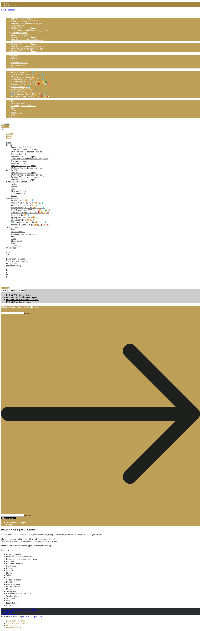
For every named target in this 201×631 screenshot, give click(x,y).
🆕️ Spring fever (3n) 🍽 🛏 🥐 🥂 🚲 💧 (29, 94)
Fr (7, 275)
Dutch (8, 138)
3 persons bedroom (19, 33)
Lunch (14, 67)
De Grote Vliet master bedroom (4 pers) (27, 39)
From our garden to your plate (23, 106)
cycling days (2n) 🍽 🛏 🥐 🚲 (24, 89)
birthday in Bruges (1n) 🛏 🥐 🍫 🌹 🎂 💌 (30, 96)
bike (13, 101)
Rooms (9, 16)
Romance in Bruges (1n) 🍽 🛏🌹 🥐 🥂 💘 (30, 84)
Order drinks (11, 119)
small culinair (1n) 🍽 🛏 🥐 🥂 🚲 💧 (28, 79)
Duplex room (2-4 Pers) (21, 19)
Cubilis (30, 522)
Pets (13, 115)
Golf (13, 108)
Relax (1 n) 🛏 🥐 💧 (20, 87)
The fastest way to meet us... (17, 261)
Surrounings (16, 117)
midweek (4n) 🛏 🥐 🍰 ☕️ (23, 91)
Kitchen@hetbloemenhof (16, 53)
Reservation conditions (15, 259)
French (9, 136)
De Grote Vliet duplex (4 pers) (23, 37)
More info (5, 124)
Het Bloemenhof (8, 10)
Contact (9, 3)
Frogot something (13, 266)
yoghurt (14, 56)
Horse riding (16, 112)
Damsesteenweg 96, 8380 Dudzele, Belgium (19, 609)
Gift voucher (11, 5)
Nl (7, 277)
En (7, 272)
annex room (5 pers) (19, 35)
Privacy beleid (12, 263)
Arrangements (12, 69)
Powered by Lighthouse (32, 616)
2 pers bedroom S (18, 26)
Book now (5, 126)
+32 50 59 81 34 (7, 612)
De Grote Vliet (12, 42)
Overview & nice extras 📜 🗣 (24, 77)
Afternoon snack (18, 65)
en (3, 129)
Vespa (13, 110)
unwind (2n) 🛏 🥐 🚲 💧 (22, 72)
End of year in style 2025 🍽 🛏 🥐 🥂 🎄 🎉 (30, 82)
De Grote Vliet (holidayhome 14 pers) (27, 23)
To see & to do (12, 99)
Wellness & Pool (18, 103)
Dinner (14, 58)
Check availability (8, 518)
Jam (13, 60)
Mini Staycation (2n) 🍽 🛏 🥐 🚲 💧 (27, 74)
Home (8, 14)
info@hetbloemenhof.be (11, 614)
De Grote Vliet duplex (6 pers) (23, 28)
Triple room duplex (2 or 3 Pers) (24, 21)
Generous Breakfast (19, 63)
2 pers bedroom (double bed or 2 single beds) (29, 30)
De (7, 270)
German (9, 133)
